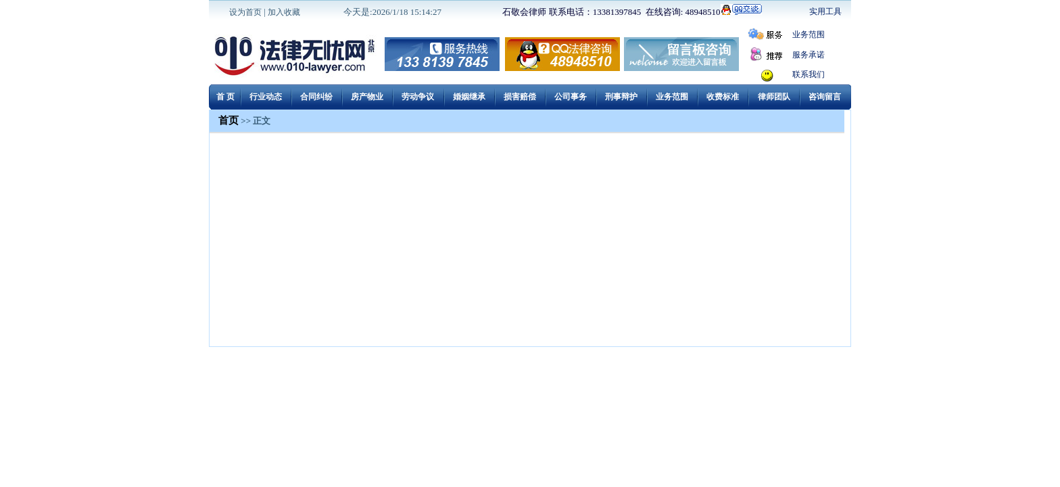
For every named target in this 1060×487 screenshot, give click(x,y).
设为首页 (245, 12)
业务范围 (808, 34)
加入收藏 (284, 12)
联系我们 (808, 74)
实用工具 (825, 11)
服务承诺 (808, 55)
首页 (228, 120)
